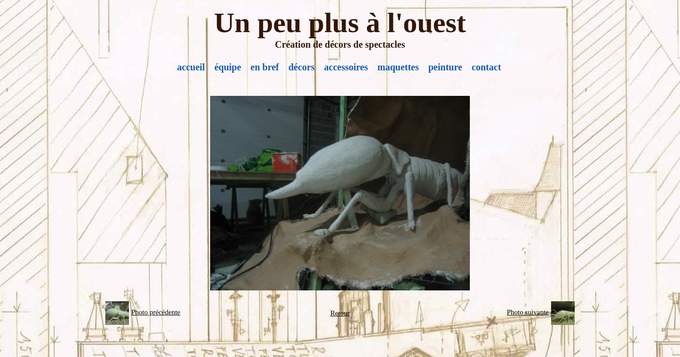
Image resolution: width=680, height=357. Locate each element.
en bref (265, 67)
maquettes (398, 67)
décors (302, 67)
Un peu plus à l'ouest (340, 22)
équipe (227, 67)
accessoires (346, 67)
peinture (445, 67)
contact (486, 67)
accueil (191, 67)
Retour (340, 313)
